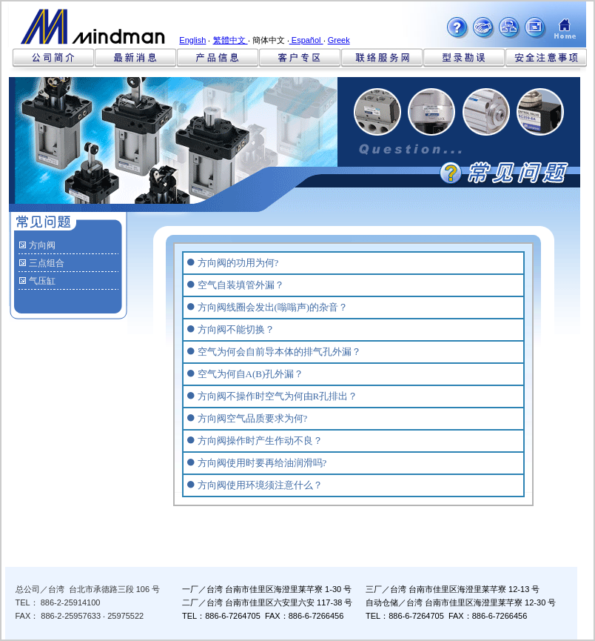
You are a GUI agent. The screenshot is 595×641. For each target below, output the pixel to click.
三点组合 (46, 263)
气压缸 (42, 281)
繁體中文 (230, 40)
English (192, 40)
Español (306, 40)
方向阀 (42, 245)
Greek (339, 40)
